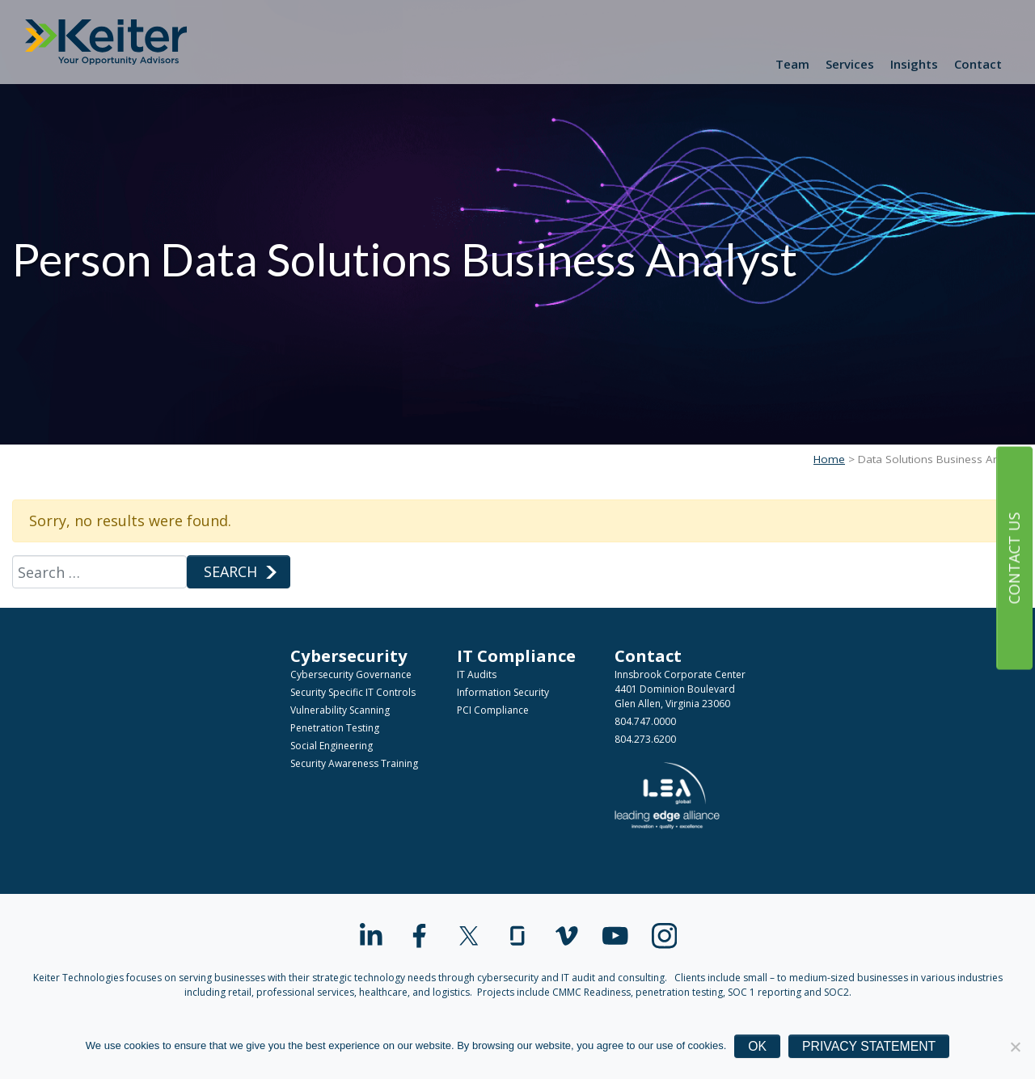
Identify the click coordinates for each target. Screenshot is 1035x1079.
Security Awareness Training (354, 763)
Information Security (503, 692)
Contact (978, 64)
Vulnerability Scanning (340, 710)
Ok (757, 1046)
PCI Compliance (493, 710)
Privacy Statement (869, 1046)
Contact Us (1014, 558)
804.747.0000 (645, 721)
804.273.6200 (645, 739)
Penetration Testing (334, 728)
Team (792, 64)
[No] (1015, 1047)
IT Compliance (516, 655)
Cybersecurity (349, 655)
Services (850, 64)
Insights (914, 64)
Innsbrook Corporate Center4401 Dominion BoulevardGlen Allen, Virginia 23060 (680, 689)
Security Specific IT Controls (353, 692)
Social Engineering (331, 745)
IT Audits (476, 674)
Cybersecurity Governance (351, 674)
